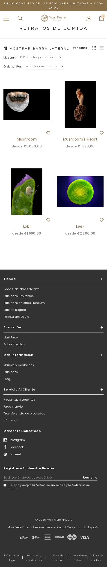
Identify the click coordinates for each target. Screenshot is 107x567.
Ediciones (10, 372)
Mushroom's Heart (80, 139)
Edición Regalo (14, 310)
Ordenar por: (12, 66)
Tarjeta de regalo (16, 317)
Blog (6, 379)
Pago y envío (13, 406)
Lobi (27, 226)
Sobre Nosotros (14, 344)
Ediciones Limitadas (18, 296)
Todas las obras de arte (21, 289)
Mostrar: (9, 57)
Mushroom (27, 139)
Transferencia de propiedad (24, 413)
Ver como (80, 48)
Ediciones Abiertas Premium (24, 303)
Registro (90, 477)
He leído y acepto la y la (49, 486)
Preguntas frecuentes (19, 400)
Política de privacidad (50, 485)
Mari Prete (10, 337)
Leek (80, 226)
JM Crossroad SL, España (80, 527)
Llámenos (10, 420)
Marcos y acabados (18, 365)
